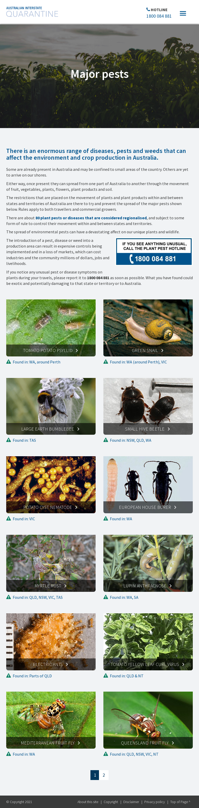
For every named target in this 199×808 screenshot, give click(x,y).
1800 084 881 (159, 16)
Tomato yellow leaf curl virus (145, 664)
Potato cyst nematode (47, 507)
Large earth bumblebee (47, 429)
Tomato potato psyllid (48, 350)
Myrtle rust (47, 586)
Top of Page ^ (180, 801)
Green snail (145, 350)
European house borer (145, 507)
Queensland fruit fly (145, 743)
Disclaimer (131, 801)
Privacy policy (154, 801)
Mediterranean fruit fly (48, 743)
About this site (87, 801)
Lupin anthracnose (144, 586)
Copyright (111, 801)
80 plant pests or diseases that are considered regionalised (91, 217)
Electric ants (48, 664)
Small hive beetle (145, 429)
